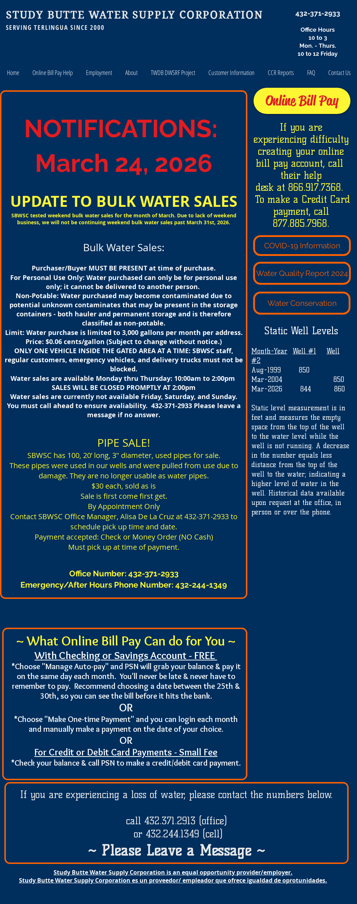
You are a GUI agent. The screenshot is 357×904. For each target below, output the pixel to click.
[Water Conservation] (301, 303)
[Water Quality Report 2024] (302, 273)
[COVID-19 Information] (302, 245)
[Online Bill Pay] (302, 101)
